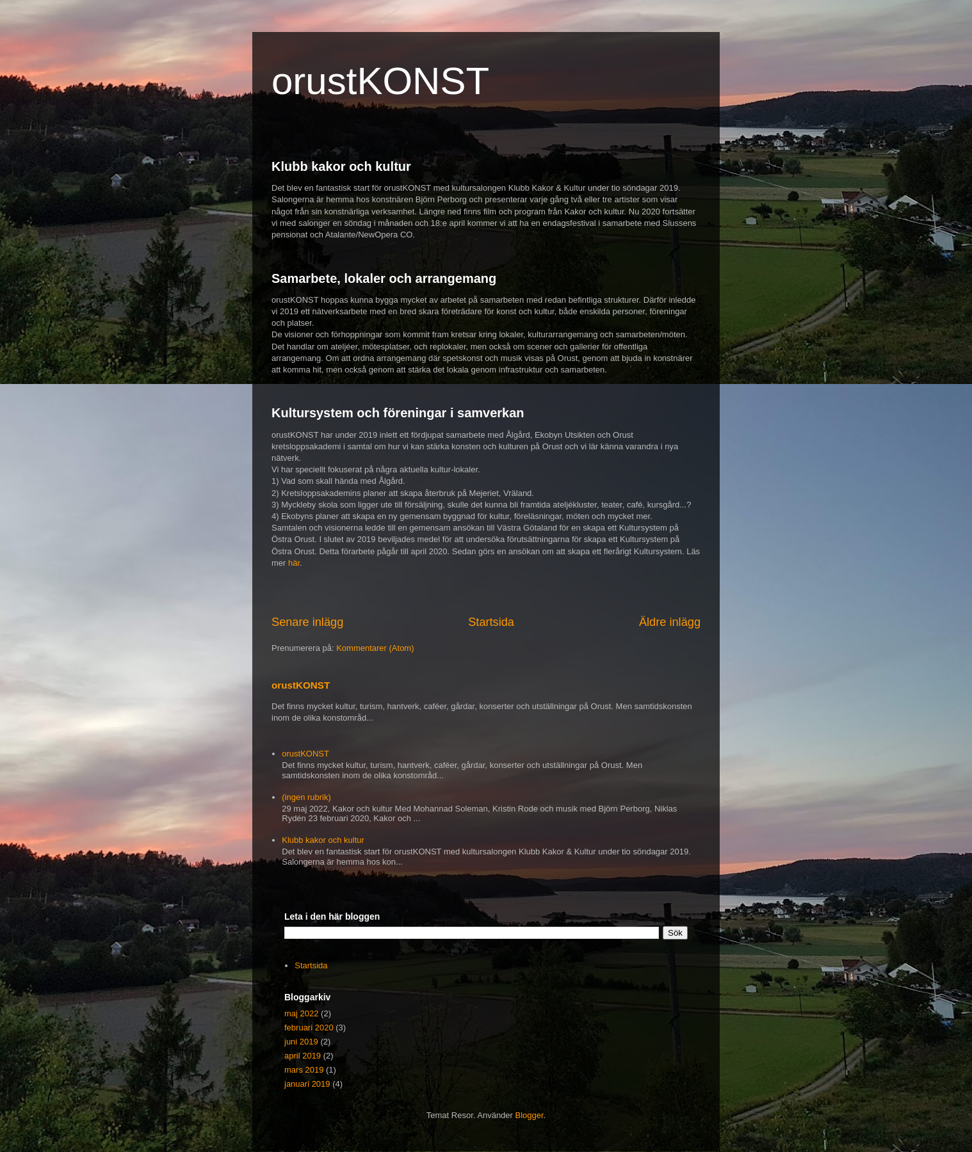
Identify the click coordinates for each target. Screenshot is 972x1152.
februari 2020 (309, 1027)
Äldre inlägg (670, 622)
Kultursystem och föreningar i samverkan (397, 413)
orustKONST (380, 81)
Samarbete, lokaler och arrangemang (383, 278)
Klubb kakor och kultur (341, 166)
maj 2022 (301, 1013)
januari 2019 (307, 1084)
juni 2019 (301, 1041)
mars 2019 (303, 1070)
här (294, 563)
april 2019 (302, 1055)
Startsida (491, 622)
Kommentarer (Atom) (375, 648)
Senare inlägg (307, 622)
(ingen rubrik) (306, 797)
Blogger (529, 1115)
